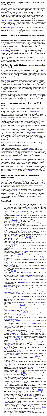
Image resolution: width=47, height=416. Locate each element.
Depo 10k (17, 189)
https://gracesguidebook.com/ (18, 320)
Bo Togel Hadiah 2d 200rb (11, 27)
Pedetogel (20, 254)
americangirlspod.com (9, 286)
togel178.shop (20, 296)
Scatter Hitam (4, 50)
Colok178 (6, 385)
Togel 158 (20, 293)
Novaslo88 (38, 332)
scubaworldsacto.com (9, 319)
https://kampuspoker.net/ (30, 323)
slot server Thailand (36, 95)
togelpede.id (19, 336)
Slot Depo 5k (38, 57)
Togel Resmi (30, 170)
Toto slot (31, 132)
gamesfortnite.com (11, 310)
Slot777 (9, 80)
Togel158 (29, 149)
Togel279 (17, 234)
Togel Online (17, 13)
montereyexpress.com (9, 205)
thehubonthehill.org (24, 299)
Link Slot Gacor (16, 43)
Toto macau (11, 159)
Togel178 (28, 208)
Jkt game (31, 404)
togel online (19, 211)
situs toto (37, 111)
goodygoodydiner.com (26, 282)
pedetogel (17, 339)
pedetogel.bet (19, 315)
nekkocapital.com (8, 292)
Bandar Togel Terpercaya (7, 20)
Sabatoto (18, 222)
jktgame (44, 407)
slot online (38, 329)
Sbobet (29, 412)
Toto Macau (13, 119)
